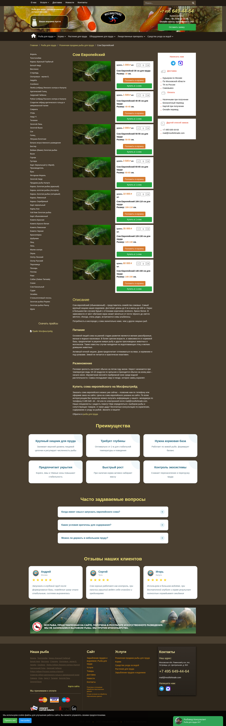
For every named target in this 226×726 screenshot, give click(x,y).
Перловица (35, 264)
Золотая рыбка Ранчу (39, 305)
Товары (90, 671)
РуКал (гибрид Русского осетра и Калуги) (48, 99)
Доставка (57, 2)
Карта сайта (73, 686)
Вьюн (32, 154)
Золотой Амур (36, 179)
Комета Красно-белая (39, 224)
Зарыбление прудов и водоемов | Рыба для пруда (97, 661)
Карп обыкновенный (39, 216)
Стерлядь (34, 73)
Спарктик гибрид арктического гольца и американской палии (54, 675)
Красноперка (35, 235)
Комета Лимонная (38, 227)
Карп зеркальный (37, 205)
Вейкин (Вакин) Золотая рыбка (43, 150)
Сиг (31, 131)
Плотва (33, 272)
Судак (32, 290)
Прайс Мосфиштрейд (42, 331)
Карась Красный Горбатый (41, 62)
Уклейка (33, 294)
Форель (33, 54)
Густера (33, 161)
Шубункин (34, 238)
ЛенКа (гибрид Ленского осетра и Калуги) (48, 88)
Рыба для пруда (48, 45)
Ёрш (32, 172)
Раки (32, 276)
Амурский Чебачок (38, 95)
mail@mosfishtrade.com (174, 133)
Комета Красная (37, 220)
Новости (70, 2)
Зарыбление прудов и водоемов (130, 672)
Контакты (82, 2)
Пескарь (33, 268)
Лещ (32, 242)
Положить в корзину (134, 80)
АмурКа (33, 80)
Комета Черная (36, 231)
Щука (32, 309)
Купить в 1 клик (134, 86)
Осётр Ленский (36, 257)
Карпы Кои (34, 209)
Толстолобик (35, 58)
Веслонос (34, 69)
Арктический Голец (38, 91)
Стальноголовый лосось (40, 298)
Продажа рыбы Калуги (40, 183)
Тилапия (34, 120)
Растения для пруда (77, 36)
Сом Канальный (37, 287)
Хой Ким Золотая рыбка (40, 212)
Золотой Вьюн (36, 128)
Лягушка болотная (38, 139)
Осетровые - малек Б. (39, 77)
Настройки (25, 720)
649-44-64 (177, 11)
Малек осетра (36, 250)
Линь (32, 246)
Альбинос (34, 84)
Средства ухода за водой (127, 665)
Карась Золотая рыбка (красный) (44, 186)
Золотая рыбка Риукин (40, 302)
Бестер (33, 146)
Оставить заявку (177, 27)
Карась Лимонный (38, 198)
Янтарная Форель (38, 175)
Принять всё (10, 720)
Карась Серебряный (39, 201)
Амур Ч (33, 117)
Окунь (32, 253)
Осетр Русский (36, 261)
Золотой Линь (36, 124)
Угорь (32, 113)
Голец (32, 135)
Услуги (44, 2)
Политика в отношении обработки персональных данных (95, 689)
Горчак (33, 157)
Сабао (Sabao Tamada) (40, 279)
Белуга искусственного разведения (45, 143)
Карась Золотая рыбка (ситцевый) (45, 194)
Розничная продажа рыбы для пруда (76, 45)
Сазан (32, 283)
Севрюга (34, 109)
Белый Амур (35, 65)
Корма (118, 661)
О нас (34, 2)
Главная (34, 45)
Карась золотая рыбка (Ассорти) (44, 190)
